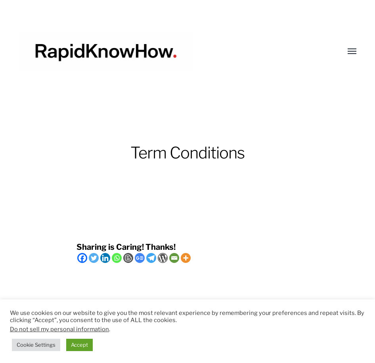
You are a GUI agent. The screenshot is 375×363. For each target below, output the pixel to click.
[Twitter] (94, 258)
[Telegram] (151, 258)
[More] (186, 258)
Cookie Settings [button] (36, 345)
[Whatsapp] (117, 258)
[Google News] (140, 258)
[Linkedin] (105, 258)
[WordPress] (163, 258)
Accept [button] (79, 345)
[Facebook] (82, 258)
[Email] (174, 258)
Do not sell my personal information (59, 329)
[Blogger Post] (128, 258)
